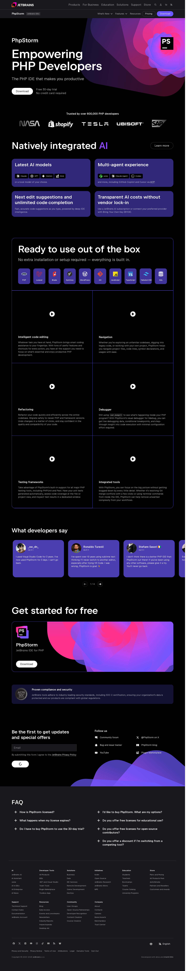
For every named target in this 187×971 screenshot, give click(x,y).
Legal (72, 951)
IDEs (41, 878)
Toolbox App (45, 893)
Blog (41, 906)
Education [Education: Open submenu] (107, 4)
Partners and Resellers (159, 886)
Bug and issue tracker (111, 745)
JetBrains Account (19, 917)
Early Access (44, 910)
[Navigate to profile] (161, 5)
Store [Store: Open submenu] (147, 4)
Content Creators (74, 917)
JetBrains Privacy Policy (64, 755)
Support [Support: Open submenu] (136, 4)
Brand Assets (100, 917)
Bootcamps (127, 882)
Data (69, 878)
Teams (125, 886)
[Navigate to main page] (23, 4)
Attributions (63, 951)
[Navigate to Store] (166, 5)
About (97, 906)
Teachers (126, 878)
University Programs (130, 893)
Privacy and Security (20, 951)
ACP (152, 182)
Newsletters (44, 917)
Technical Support (19, 906)
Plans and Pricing (157, 875)
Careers (98, 914)
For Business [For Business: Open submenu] (91, 4)
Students (126, 875)
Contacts (98, 910)
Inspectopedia (45, 925)
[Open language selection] (171, 5)
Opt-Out (94, 951)
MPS (96, 889)
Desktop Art (44, 928)
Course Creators (74, 921)
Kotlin (97, 875)
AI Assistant (17, 878)
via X (30, 550)
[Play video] (52, 314)
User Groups (72, 906)
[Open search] (155, 5)
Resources (135, 13)
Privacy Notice (36, 951)
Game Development (75, 889)
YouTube (104, 752)
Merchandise (100, 921)
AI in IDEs (15, 886)
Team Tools (44, 886)
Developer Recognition (77, 914)
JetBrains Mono (101, 886)
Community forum (109, 737)
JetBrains (37, 957)
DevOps (70, 893)
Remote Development (76, 886)
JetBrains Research (103, 882)
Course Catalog (129, 889)
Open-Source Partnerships (78, 910)
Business (71, 875)
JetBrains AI (17, 875)
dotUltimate (155, 882)
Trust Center (100, 925)
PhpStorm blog (149, 745)
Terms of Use (50, 951)
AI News (15, 893)
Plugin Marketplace (151, 752)
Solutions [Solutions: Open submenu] (122, 4)
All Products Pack (157, 878)
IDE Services (72, 882)
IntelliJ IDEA (168, 957)
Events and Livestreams (49, 914)
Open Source (100, 878)
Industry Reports (46, 921)
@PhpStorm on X (150, 737)
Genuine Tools (83, 951)
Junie (14, 882)
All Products (44, 875)
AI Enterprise (17, 889)
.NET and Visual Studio (48, 882)
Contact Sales (18, 910)
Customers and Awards (160, 889)
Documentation (18, 914)
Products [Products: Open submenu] (74, 4)
